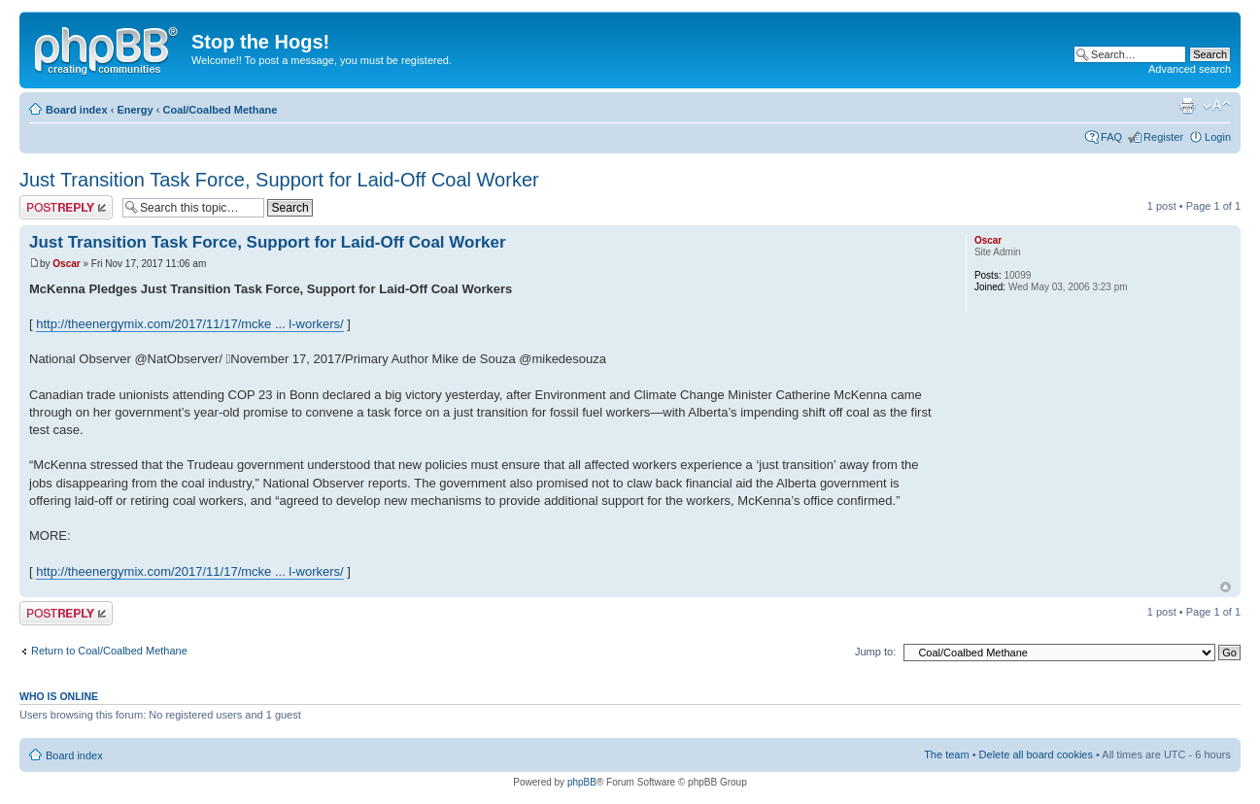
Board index (77, 110)
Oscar (66, 263)
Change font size (1217, 106)
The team (946, 754)
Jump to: (875, 651)
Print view (1187, 106)
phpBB (581, 782)
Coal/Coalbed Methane (219, 110)
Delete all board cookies (1036, 754)
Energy (135, 110)
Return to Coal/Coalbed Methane (109, 650)
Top (1225, 587)
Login (1218, 137)
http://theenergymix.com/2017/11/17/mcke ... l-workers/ (189, 324)
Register (1163, 137)
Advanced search (1189, 69)
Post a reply (66, 207)
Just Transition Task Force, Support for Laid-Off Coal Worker (279, 179)
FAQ (1111, 137)
